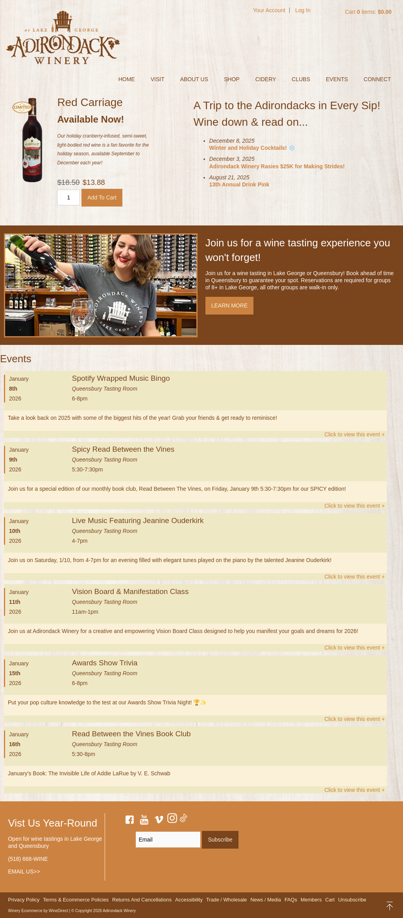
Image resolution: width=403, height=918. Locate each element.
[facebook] (129, 821)
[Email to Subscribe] (168, 839)
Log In (303, 10)
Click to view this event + (354, 434)
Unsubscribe (352, 900)
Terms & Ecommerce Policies (76, 900)
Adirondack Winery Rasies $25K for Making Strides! (277, 166)
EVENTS (337, 79)
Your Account (269, 10)
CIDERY (265, 79)
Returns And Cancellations (142, 900)
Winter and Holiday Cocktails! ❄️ (252, 148)
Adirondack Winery (63, 37)
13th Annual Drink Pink (239, 184)
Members (311, 900)
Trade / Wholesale (226, 900)
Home (126, 79)
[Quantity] (68, 197)
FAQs (291, 900)
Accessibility (189, 900)
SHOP (232, 79)
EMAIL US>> (24, 871)
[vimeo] (159, 821)
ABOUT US (194, 79)
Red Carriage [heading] (90, 102)
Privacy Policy (23, 900)
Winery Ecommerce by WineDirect (38, 911)
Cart (330, 900)
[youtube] (144, 821)
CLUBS (301, 79)
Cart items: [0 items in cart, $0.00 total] (368, 12)
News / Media (265, 900)
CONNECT (377, 79)
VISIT (158, 79)
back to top (390, 906)
